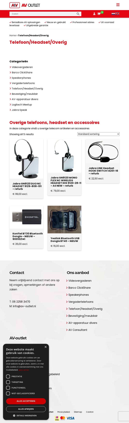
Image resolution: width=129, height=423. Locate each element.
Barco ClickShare (22, 72)
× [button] (45, 347)
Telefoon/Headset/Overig (27, 88)
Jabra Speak (19, 110)
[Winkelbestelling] (98, 134)
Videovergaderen (22, 67)
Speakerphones (21, 78)
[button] (26, 415)
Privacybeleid (63, 412)
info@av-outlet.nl (24, 306)
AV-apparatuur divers (25, 99)
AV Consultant (77, 330)
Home (12, 35)
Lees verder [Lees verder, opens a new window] (24, 370)
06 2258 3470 (21, 301)
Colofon (90, 412)
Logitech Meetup (22, 104)
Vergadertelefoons (23, 83)
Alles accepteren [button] (26, 401)
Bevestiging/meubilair (25, 94)
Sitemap (78, 412)
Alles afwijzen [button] (26, 409)
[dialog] (26, 382)
